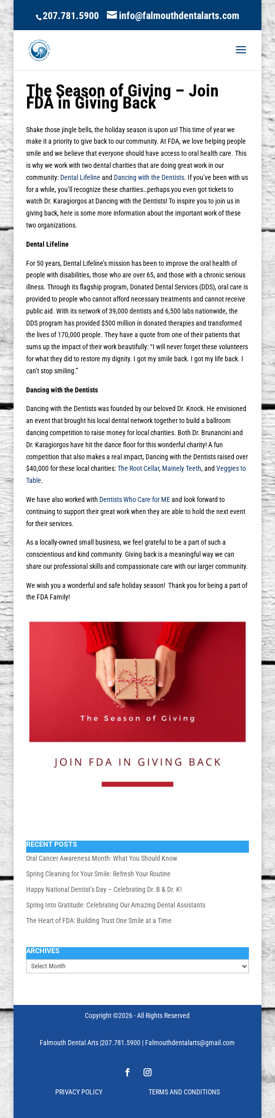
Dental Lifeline (80, 177)
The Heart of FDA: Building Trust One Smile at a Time (99, 921)
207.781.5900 (71, 16)
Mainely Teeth (181, 468)
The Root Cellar (138, 468)
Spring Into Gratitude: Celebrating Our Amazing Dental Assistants (115, 905)
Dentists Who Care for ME (134, 499)
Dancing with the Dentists (149, 177)
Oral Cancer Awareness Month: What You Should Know (101, 858)
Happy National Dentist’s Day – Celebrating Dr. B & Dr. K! (104, 889)
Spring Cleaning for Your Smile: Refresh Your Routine (98, 874)
